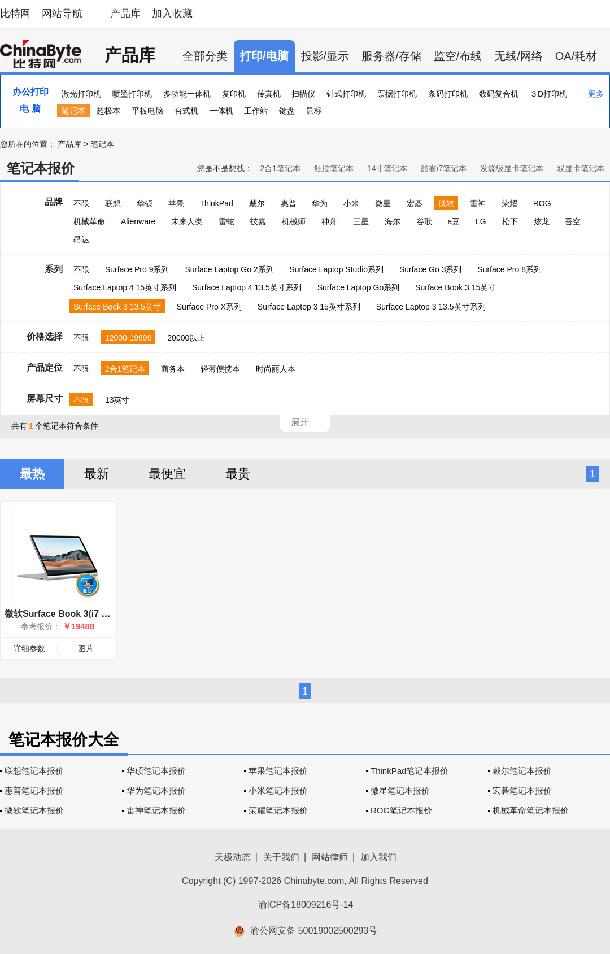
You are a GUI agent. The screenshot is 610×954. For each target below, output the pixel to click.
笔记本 (73, 110)
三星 (361, 221)
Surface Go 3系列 (430, 269)
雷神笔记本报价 (156, 810)
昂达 (81, 239)
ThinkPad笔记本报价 (409, 771)
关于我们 (281, 857)
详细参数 (29, 648)
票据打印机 (397, 93)
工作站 (256, 110)
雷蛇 (226, 221)
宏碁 (414, 203)
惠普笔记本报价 (34, 790)
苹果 (176, 203)
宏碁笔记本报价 (522, 790)
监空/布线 (458, 56)
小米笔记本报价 (278, 790)
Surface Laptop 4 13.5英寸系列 (247, 287)
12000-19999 (128, 337)
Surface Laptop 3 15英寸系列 (309, 306)
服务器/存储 (391, 56)
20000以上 (186, 337)
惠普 (289, 203)
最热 (32, 474)
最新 (96, 474)
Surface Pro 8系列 (509, 269)
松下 (510, 221)
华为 (320, 203)
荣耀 (509, 203)
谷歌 (424, 221)
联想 (113, 203)
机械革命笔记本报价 (531, 810)
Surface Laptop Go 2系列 (229, 269)
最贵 (237, 474)
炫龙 (542, 221)
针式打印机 (346, 93)
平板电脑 (147, 110)
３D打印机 (548, 93)
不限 (81, 203)
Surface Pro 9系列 (137, 269)
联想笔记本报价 (34, 771)
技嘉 (258, 221)
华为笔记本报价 (156, 790)
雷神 (478, 203)
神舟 (329, 221)
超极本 (108, 110)
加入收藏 (172, 13)
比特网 (15, 13)
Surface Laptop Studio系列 (336, 269)
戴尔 (257, 203)
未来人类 (187, 221)
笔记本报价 (41, 168)
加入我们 (378, 857)
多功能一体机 (187, 93)
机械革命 (89, 221)
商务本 (173, 368)
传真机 (269, 93)
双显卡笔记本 (580, 168)
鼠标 (314, 110)
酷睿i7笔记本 (444, 168)
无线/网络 (518, 56)
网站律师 (330, 857)
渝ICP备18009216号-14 (306, 904)
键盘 (287, 110)
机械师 (294, 221)
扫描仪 (303, 93)
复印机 (234, 93)
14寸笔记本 (387, 168)
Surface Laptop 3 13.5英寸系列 (431, 306)
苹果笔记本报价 (278, 771)
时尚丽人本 (275, 368)
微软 (446, 203)
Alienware (138, 221)
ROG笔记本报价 (401, 810)
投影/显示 (325, 56)
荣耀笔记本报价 (278, 810)
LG (481, 221)
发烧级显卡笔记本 (511, 168)
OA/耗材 (576, 56)
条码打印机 (448, 93)
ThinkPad (216, 203)
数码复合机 (498, 93)
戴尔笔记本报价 (522, 771)
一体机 (221, 110)
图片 (86, 648)
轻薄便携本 (220, 368)
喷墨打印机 (132, 93)
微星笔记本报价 (400, 790)
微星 (383, 203)
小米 (351, 203)
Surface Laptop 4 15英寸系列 (124, 287)
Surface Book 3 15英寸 (455, 287)
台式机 (186, 110)
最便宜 (167, 474)
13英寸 (117, 399)
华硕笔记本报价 (156, 771)
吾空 (573, 221)
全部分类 (205, 56)
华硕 (144, 203)
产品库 (125, 13)
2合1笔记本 (280, 168)
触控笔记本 (334, 168)
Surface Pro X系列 (209, 306)
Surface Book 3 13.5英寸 (117, 306)
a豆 (453, 221)
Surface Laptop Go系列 (358, 287)
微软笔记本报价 (34, 810)
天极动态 (233, 857)
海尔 (392, 221)
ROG (542, 203)
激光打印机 (81, 93)
